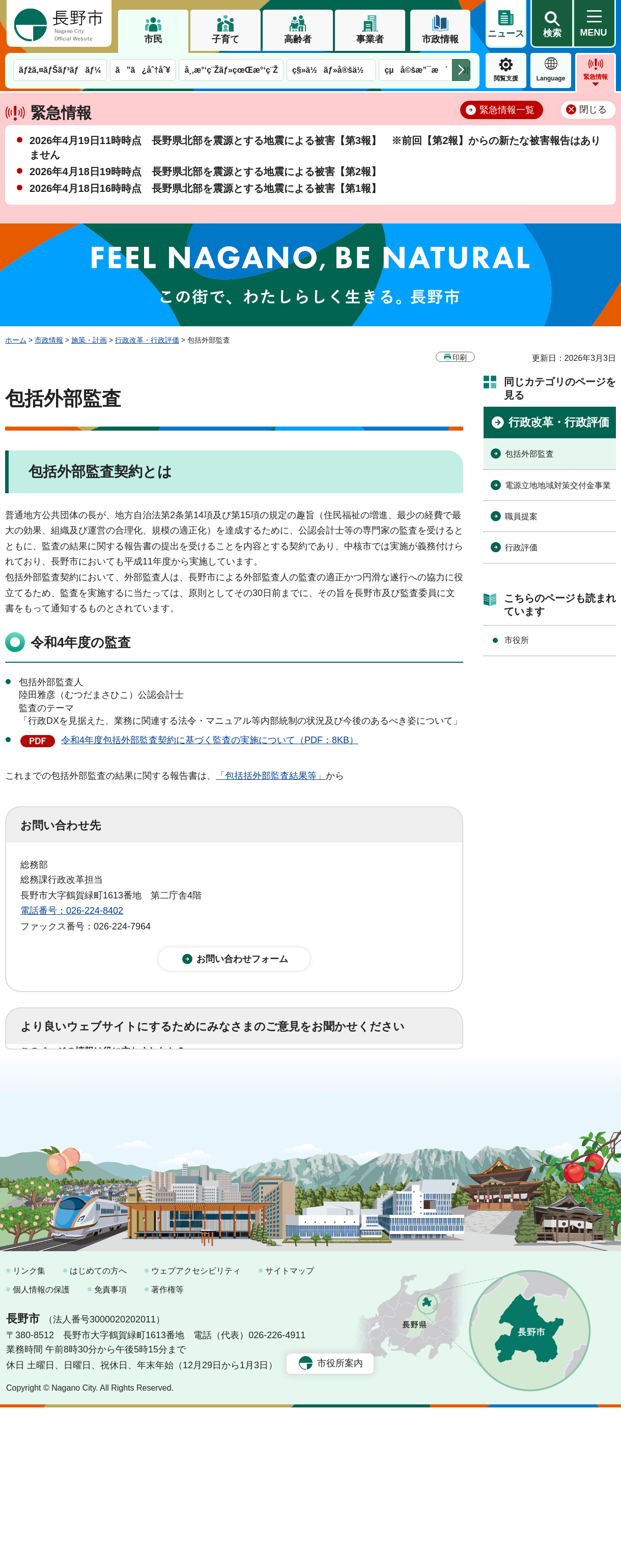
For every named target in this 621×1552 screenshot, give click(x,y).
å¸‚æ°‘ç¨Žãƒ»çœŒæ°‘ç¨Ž (231, 70)
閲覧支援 (506, 78)
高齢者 (298, 39)
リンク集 (29, 1415)
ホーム (15, 340)
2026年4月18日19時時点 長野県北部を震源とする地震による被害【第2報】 (205, 171)
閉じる (593, 109)
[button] (551, 24)
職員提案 (521, 516)
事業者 (370, 39)
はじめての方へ (98, 1415)
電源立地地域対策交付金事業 (558, 485)
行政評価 (521, 547)
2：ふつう (144, 1084)
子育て (225, 39)
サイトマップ (289, 1415)
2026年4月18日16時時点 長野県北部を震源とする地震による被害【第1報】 (205, 188)
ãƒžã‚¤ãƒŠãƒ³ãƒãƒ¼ (60, 70)
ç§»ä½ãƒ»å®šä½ (331, 70)
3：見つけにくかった (264, 1128)
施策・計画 (89, 340)
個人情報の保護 (41, 1434)
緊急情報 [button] (595, 76)
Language (551, 78)
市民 (153, 39)
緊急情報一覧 (506, 110)
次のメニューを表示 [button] (461, 70)
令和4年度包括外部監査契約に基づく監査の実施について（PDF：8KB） (209, 740)
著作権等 (167, 1434)
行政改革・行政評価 (147, 340)
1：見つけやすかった (79, 1128)
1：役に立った (66, 1084)
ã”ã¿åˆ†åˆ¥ (143, 70)
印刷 (460, 357)
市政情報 (440, 39)
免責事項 (110, 1434)
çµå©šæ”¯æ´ (415, 70)
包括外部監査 (529, 453)
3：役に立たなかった (237, 1084)
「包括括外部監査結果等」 (271, 776)
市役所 (516, 640)
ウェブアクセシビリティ (196, 1415)
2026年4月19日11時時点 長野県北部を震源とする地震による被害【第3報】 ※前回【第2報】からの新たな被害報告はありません (315, 147)
